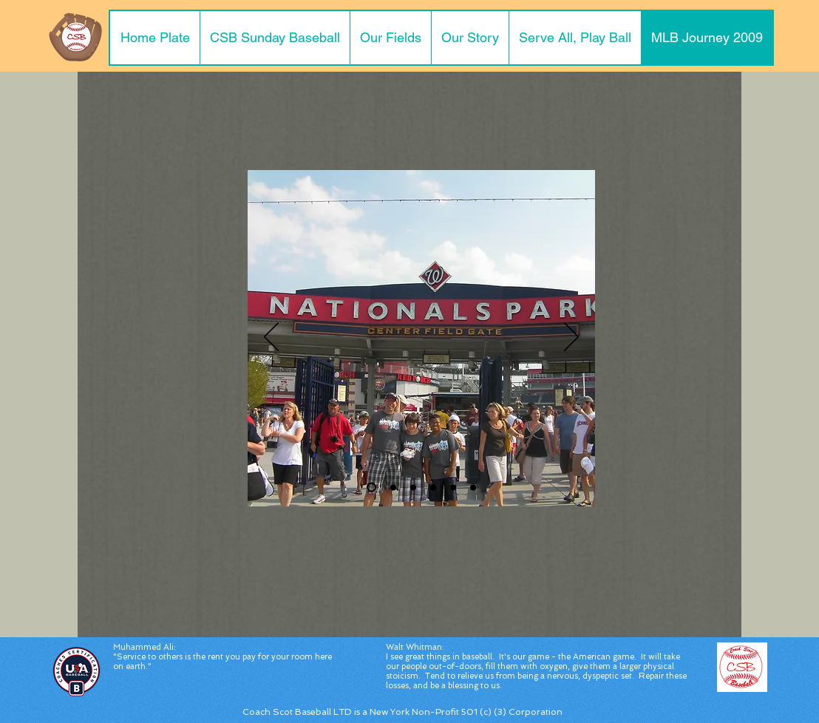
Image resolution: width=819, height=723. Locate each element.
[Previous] (271, 337)
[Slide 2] (393, 487)
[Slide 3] (413, 487)
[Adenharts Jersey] (473, 487)
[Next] (571, 337)
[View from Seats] (453, 487)
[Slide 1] (371, 487)
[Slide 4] (433, 487)
